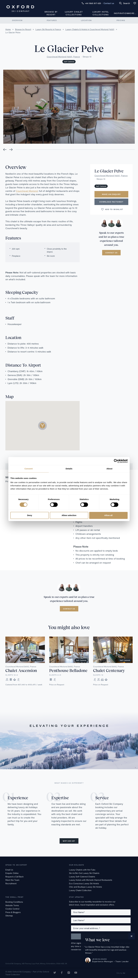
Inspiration (121, 13)
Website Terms (12, 905)
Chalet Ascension (21, 670)
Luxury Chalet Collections (74, 13)
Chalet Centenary (109, 670)
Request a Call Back (14, 876)
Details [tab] (69, 468)
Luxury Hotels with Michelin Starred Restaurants (90, 880)
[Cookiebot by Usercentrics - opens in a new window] (116, 461)
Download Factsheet (111, 202)
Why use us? (69, 841)
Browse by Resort (51, 13)
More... (132, 13)
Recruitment (10, 883)
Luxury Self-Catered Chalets (82, 876)
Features (52, 20)
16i (124, 973)
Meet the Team (12, 880)
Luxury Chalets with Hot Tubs (82, 869)
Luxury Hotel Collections (100, 13)
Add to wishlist (112, 209)
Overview (17, 20)
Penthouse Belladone (68, 670)
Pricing (121, 20)
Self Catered (69, 62)
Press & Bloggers (13, 912)
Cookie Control (12, 909)
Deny (29, 515)
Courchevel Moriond (27, 191)
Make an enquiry (111, 194)
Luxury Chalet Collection (80, 890)
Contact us (109, 3)
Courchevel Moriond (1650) (59, 56)
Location (86, 20)
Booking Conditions (14, 902)
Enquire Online (12, 873)
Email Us (9, 869)
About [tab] (109, 468)
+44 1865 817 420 (91, 3)
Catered (24, 660)
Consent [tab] (29, 468)
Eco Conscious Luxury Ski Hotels (84, 883)
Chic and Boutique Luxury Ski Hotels (85, 887)
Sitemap (9, 915)
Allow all (108, 515)
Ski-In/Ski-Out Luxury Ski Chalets (84, 873)
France (76, 56)
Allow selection (69, 515)
